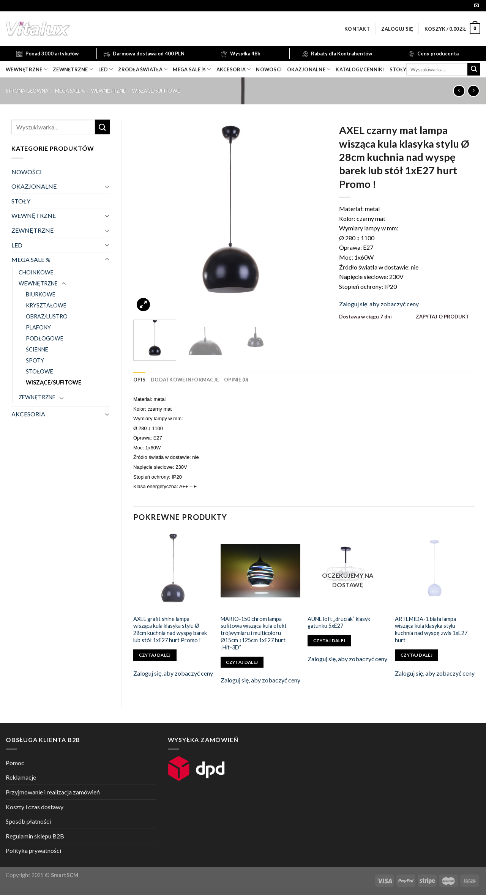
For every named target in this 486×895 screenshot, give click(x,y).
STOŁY (20, 201)
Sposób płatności (28, 821)
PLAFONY (38, 327)
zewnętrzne (73, 69)
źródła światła (142, 69)
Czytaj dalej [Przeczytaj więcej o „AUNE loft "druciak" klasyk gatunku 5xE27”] (329, 640)
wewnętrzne (26, 69)
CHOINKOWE (36, 272)
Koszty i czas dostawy (34, 806)
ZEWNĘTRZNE (32, 230)
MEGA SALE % (70, 91)
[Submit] (473, 69)
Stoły (398, 69)
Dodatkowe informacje (185, 380)
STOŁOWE (39, 371)
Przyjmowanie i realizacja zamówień (53, 792)
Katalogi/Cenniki (360, 69)
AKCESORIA (28, 414)
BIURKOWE (40, 294)
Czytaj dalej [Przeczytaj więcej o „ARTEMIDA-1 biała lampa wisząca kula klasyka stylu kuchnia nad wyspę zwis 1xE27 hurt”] (416, 654)
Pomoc (15, 762)
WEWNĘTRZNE (108, 91)
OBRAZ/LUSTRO (47, 316)
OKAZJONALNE (308, 69)
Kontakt (357, 29)
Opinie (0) (236, 380)
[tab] (139, 379)
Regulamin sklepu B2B (35, 836)
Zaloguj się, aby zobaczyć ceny (379, 303)
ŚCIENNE (37, 349)
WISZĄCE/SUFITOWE (156, 91)
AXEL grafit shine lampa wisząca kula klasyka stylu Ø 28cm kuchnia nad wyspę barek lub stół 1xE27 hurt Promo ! (170, 629)
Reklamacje (21, 777)
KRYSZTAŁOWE (46, 305)
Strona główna (27, 91)
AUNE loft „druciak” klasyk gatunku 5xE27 (339, 622)
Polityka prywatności (33, 850)
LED (105, 69)
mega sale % (192, 69)
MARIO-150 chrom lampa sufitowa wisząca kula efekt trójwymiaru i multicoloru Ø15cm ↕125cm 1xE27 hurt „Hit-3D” (254, 633)
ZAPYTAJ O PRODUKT (442, 317)
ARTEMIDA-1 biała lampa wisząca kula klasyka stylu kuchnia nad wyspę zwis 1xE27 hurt (431, 629)
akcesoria (233, 69)
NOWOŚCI (26, 171)
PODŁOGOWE (44, 338)
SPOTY (35, 360)
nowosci (269, 69)
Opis (139, 380)
